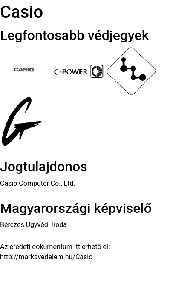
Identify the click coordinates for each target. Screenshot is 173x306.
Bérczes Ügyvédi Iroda (33, 225)
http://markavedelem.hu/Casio (46, 257)
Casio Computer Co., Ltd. (37, 183)
